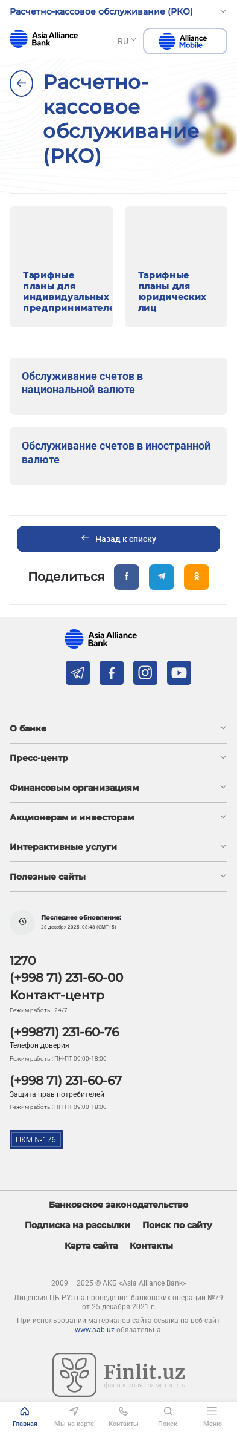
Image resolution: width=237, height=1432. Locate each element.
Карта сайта (91, 1246)
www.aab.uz (95, 1330)
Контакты (151, 1246)
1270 (23, 960)
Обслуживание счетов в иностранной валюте (116, 452)
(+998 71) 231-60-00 (66, 977)
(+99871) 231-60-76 (64, 1032)
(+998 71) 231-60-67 (66, 1080)
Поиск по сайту (177, 1225)
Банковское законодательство (118, 1205)
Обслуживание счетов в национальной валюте (82, 383)
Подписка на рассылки (77, 1225)
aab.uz (44, 39)
